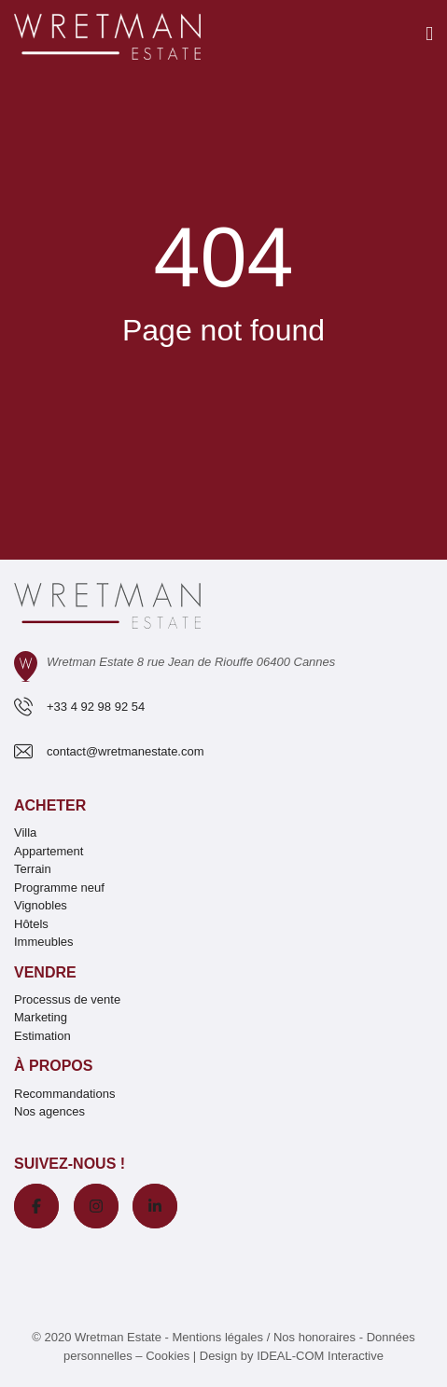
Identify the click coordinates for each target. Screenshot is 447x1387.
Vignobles (40, 905)
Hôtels (31, 924)
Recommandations (64, 1094)
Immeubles (44, 942)
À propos (53, 1066)
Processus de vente (67, 999)
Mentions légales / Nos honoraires (264, 1337)
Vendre (45, 972)
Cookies (167, 1356)
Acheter (50, 805)
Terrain (32, 869)
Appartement (48, 851)
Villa (25, 832)
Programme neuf (59, 888)
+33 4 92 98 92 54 (96, 707)
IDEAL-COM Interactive (320, 1356)
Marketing (40, 1017)
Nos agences (49, 1111)
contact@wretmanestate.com (125, 751)
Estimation (42, 1036)
